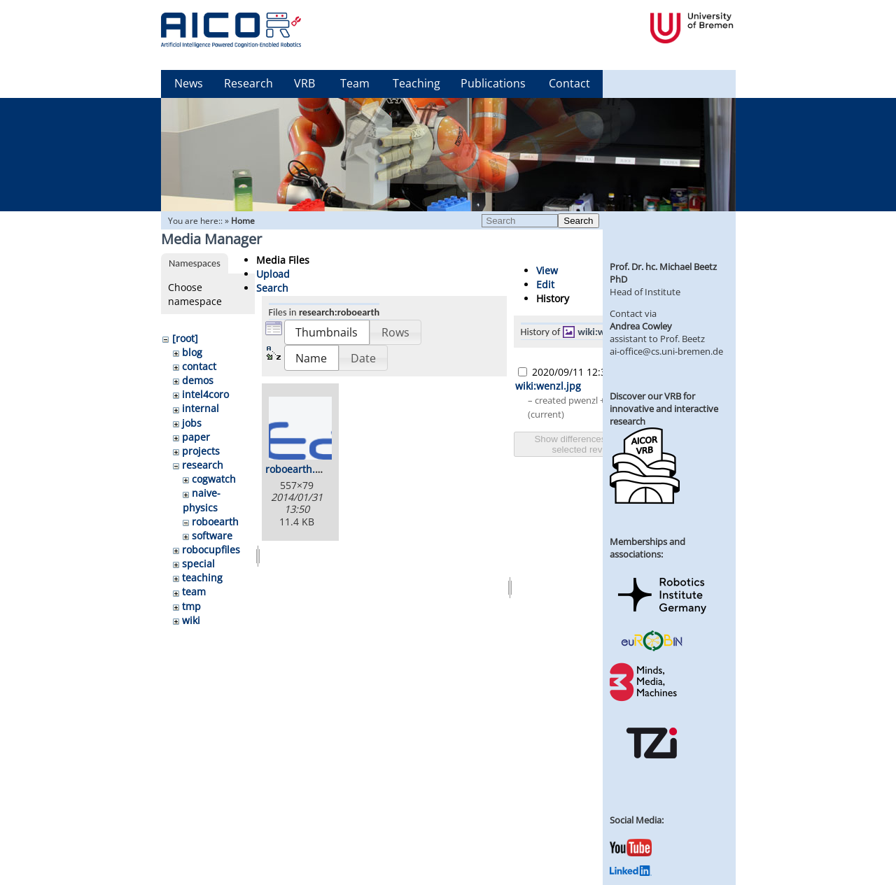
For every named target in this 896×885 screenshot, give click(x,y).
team (194, 591)
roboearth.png (299, 469)
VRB (304, 83)
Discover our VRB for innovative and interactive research (664, 408)
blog (192, 352)
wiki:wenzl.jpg (608, 331)
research (202, 465)
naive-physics (201, 500)
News (188, 83)
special (198, 563)
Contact (569, 83)
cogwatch (214, 479)
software (212, 535)
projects (201, 451)
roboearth (215, 521)
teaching (202, 577)
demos (198, 380)
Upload (273, 274)
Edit (545, 284)
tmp (191, 606)
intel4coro (205, 394)
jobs (192, 423)
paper (196, 437)
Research (248, 83)
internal (200, 408)
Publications (493, 83)
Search (578, 220)
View (547, 270)
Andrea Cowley (641, 326)
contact (199, 366)
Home (243, 221)
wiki (191, 620)
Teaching (416, 83)
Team (355, 83)
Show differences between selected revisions (588, 444)
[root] (185, 338)
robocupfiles (211, 549)
